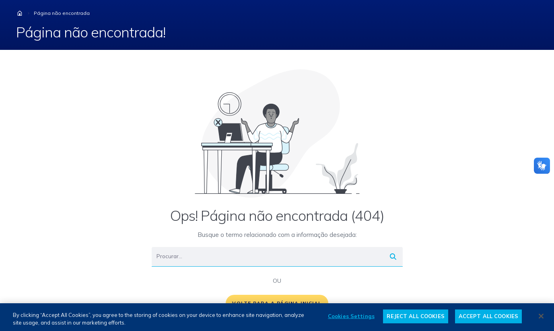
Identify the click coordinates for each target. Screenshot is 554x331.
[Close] (541, 316)
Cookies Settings (351, 316)
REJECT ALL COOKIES (415, 316)
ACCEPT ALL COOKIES (488, 316)
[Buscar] (267, 256)
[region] (277, 317)
